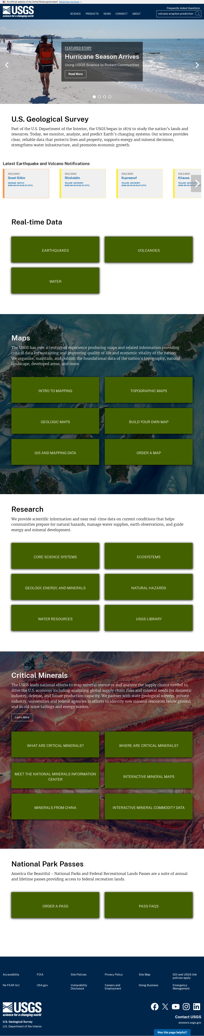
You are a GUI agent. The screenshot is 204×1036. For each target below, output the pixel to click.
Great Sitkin (16, 178)
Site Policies (79, 974)
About (136, 13)
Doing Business (148, 985)
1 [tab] (94, 96)
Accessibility (11, 974)
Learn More (22, 717)
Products (92, 13)
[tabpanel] (102, 61)
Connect (121, 13)
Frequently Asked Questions (183, 8)
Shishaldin (72, 178)
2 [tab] (99, 96)
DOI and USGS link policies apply (185, 976)
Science (75, 13)
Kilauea (183, 178)
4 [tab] (109, 96)
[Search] (197, 13)
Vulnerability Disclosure (79, 987)
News (107, 13)
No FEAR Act (11, 985)
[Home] (18, 16)
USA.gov (42, 985)
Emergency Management (181, 987)
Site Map (144, 974)
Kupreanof (129, 178)
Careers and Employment (113, 987)
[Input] (179, 13)
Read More (75, 74)
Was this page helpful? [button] (172, 1032)
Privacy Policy (114, 974)
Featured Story (78, 48)
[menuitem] (75, 12)
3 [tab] (104, 96)
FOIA (40, 974)
